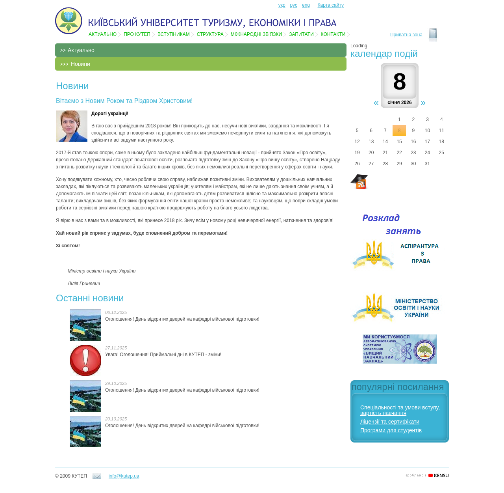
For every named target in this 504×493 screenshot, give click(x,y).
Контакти (333, 34)
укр (281, 5)
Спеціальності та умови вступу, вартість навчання (400, 410)
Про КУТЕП (137, 34)
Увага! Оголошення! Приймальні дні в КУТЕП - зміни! (163, 354)
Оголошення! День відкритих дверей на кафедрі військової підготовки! (182, 319)
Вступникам (174, 34)
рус (293, 5)
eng (306, 5)
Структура (210, 34)
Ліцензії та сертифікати (389, 421)
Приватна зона (406, 34)
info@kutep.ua (124, 476)
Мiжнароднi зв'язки (256, 34)
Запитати (301, 34)
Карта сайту (331, 5)
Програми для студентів (391, 430)
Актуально (103, 34)
